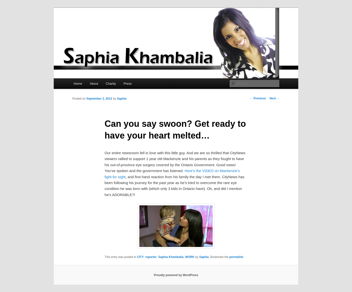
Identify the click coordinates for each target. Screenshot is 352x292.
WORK (189, 257)
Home (78, 83)
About (94, 83)
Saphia (121, 98)
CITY (140, 257)
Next (275, 98)
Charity (111, 83)
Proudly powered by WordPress (176, 275)
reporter (151, 257)
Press (128, 83)
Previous (258, 98)
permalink (236, 257)
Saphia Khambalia (170, 257)
